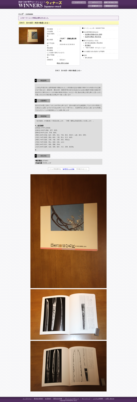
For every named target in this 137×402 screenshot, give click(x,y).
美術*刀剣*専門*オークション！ (39, 5)
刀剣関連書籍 (29, 14)
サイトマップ (86, 398)
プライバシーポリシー (71, 398)
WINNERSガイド (111, 6)
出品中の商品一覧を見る (93, 37)
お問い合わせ (109, 398)
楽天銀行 (88, 45)
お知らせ (95, 6)
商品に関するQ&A (63, 63)
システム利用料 (98, 398)
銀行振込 (39, 160)
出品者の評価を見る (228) (93, 34)
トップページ (27, 398)
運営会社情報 (57, 398)
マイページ (78, 2)
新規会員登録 (38, 398)
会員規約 (48, 398)
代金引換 (39, 163)
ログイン (95, 2)
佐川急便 (39, 125)
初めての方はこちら (111, 2)
